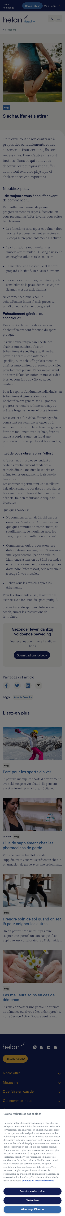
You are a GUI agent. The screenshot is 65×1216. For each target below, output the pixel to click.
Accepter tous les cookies (32, 1191)
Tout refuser (32, 1200)
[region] (32, 1162)
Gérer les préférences (32, 1209)
